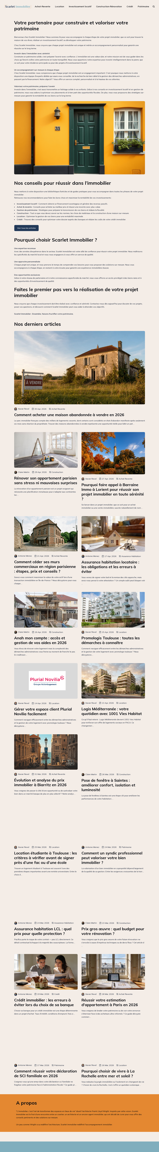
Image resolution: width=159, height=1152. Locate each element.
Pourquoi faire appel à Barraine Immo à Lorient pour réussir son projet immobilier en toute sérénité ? (112, 491)
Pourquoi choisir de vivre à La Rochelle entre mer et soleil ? (108, 1073)
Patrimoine (143, 6)
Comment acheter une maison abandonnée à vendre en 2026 (69, 414)
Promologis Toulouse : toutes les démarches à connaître (110, 640)
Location (59, 6)
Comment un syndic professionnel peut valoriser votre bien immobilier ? (111, 858)
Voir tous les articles (26, 228)
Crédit (130, 6)
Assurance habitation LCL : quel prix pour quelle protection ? (42, 931)
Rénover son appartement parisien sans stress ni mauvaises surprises (45, 480)
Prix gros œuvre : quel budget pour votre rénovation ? (112, 931)
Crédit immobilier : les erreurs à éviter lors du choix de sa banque (44, 1002)
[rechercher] (153, 6)
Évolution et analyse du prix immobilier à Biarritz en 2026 (40, 782)
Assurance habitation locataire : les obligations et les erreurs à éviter (110, 567)
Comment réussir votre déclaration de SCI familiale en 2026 (45, 1073)
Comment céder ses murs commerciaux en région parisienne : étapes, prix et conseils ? (45, 566)
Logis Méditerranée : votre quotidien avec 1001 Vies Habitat (111, 711)
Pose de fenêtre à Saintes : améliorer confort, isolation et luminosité (108, 785)
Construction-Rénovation (109, 6)
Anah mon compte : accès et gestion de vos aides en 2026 (40, 640)
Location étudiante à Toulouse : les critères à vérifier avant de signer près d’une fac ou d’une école (45, 858)
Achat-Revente (42, 6)
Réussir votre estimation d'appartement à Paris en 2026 (109, 1002)
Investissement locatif (80, 6)
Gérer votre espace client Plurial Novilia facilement (43, 711)
